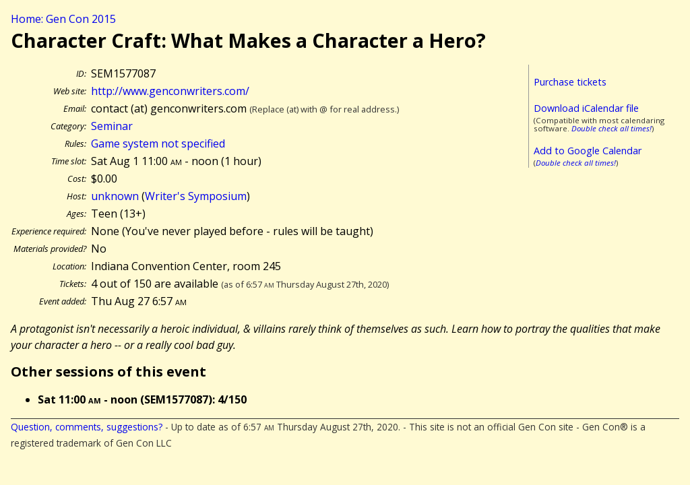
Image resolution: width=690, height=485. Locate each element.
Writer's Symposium (196, 196)
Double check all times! (611, 128)
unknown (115, 196)
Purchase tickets (570, 81)
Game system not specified (158, 143)
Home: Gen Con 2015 (63, 18)
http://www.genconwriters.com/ (170, 91)
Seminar (112, 126)
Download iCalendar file (586, 108)
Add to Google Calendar (587, 150)
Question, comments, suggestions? (86, 426)
